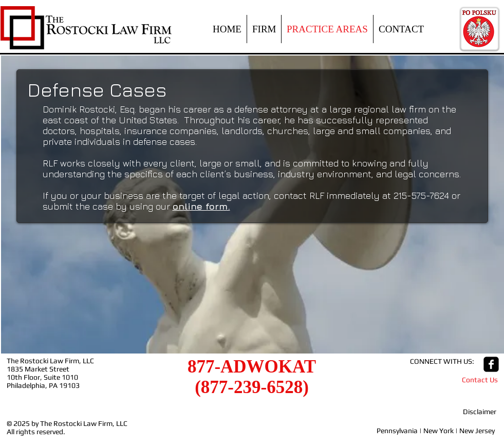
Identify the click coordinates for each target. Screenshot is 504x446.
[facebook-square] (491, 364)
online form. (201, 206)
